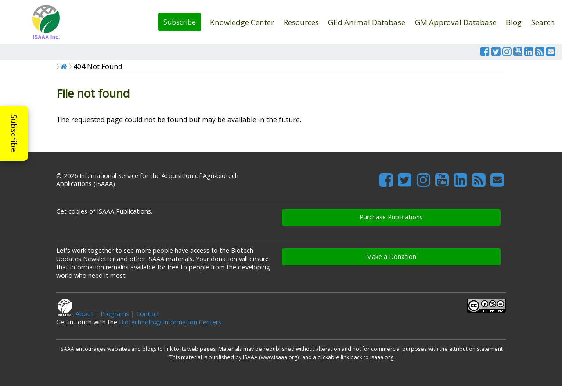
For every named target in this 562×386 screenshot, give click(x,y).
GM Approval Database (456, 22)
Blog (514, 22)
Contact (147, 314)
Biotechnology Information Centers (170, 322)
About (85, 314)
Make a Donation (391, 256)
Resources (301, 22)
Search (543, 22)
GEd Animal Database (366, 22)
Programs (115, 314)
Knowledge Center (242, 22)
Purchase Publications (391, 217)
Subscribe (179, 22)
